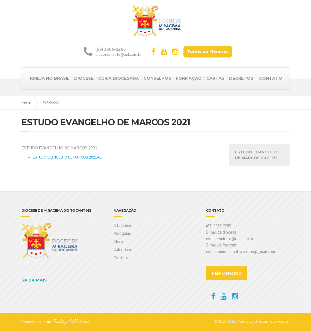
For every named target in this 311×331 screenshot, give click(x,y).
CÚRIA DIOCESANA (118, 78)
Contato (121, 257)
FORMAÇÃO (189, 78)
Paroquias (122, 233)
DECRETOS (241, 78)
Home (26, 102)
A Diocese (122, 225)
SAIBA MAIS (34, 280)
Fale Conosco (226, 273)
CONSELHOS (157, 78)
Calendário (123, 249)
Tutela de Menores (208, 51)
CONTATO (270, 78)
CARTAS (215, 78)
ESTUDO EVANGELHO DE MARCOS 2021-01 (67, 157)
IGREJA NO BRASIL (50, 78)
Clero (118, 241)
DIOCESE (84, 78)
